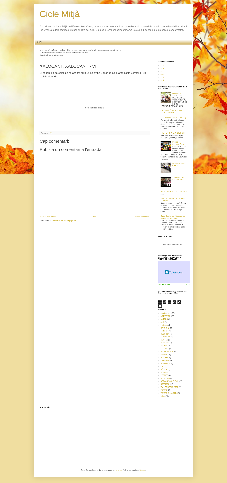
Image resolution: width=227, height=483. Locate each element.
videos (163, 396)
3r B (162, 68)
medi (162, 366)
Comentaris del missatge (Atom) (64, 221)
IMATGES (164, 358)
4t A (162, 74)
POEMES (164, 375)
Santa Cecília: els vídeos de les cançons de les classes (173, 217)
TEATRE (164, 390)
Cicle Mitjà (60, 14)
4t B (162, 77)
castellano (164, 331)
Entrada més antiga (141, 217)
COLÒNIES (165, 334)
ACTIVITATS (165, 316)
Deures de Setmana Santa (178, 143)
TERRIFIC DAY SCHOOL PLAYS (179, 179)
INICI (39, 42)
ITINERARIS (165, 364)
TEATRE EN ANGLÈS (169, 393)
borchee (119, 470)
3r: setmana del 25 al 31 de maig (173, 118)
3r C (162, 71)
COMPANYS (165, 337)
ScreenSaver (164, 284)
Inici (94, 217)
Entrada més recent (48, 217)
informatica (165, 360)
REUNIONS (165, 378)
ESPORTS (165, 349)
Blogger (142, 470)
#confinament (166, 313)
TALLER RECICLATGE (170, 387)
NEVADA (164, 372)
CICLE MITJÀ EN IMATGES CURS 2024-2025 (171, 112)
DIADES (164, 346)
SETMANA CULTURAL (169, 381)
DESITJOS (165, 343)
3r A (162, 65)
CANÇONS (165, 328)
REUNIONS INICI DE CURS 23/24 (174, 192)
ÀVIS (162, 322)
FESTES (164, 355)
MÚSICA (164, 369)
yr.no (188, 284)
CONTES (164, 340)
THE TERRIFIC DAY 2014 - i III (173, 133)
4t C (162, 80)
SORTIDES (165, 384)
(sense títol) (177, 93)
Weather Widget (174, 272)
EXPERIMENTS (167, 352)
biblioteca (164, 325)
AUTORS (164, 319)
